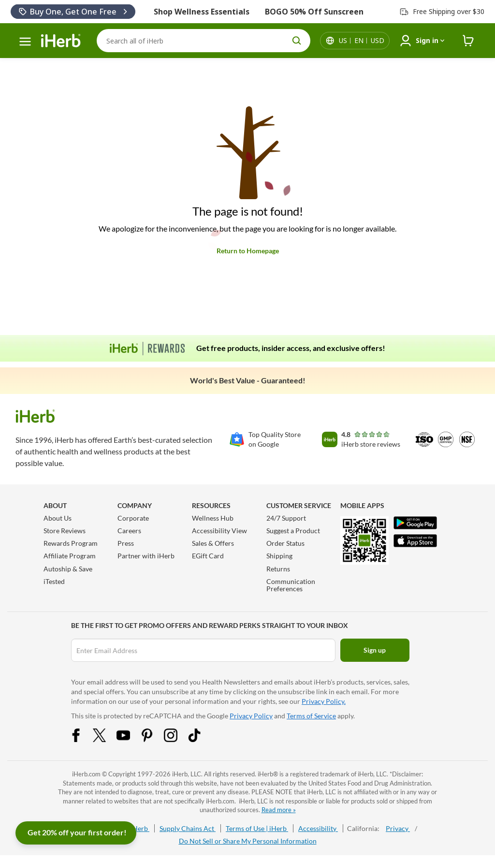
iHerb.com (86, 774)
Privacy (398, 828)
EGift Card (208, 556)
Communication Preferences (290, 585)
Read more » (279, 810)
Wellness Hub (212, 518)
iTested (54, 581)
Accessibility (318, 828)
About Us (58, 518)
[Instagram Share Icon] (177, 739)
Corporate (133, 518)
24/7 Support (286, 518)
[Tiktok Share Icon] (200, 739)
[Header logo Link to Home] (61, 41)
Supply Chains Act (188, 828)
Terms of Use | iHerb (257, 828)
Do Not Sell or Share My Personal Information (248, 841)
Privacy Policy (251, 716)
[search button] (297, 40)
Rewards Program (71, 543)
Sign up (375, 650)
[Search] (203, 40)
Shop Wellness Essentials (201, 11)
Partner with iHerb (146, 556)
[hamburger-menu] (25, 41)
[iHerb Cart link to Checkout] (468, 41)
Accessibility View (219, 530)
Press (125, 543)
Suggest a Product (293, 530)
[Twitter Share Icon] (106, 739)
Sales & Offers (213, 543)
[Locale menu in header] (361, 41)
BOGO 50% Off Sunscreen (314, 11)
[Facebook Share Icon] (82, 739)
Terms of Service (311, 716)
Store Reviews (65, 530)
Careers (129, 530)
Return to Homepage (248, 251)
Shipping (279, 556)
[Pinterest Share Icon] (153, 739)
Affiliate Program (70, 556)
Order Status (285, 543)
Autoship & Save (68, 569)
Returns (278, 569)
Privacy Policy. (324, 701)
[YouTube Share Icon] (129, 739)
